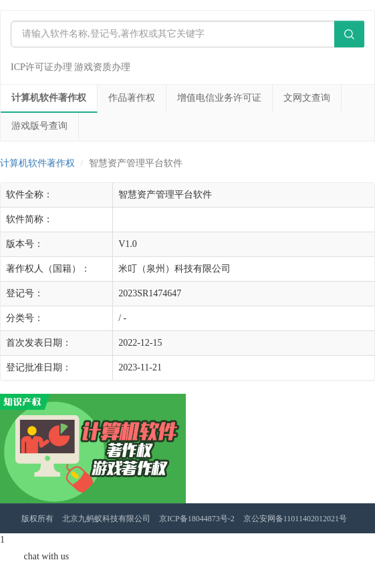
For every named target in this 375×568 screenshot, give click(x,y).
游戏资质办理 (102, 67)
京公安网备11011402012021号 (295, 518)
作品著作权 (131, 98)
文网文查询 (306, 98)
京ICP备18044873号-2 (197, 518)
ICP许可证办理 (41, 67)
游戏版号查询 (39, 126)
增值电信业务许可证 (219, 98)
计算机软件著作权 (48, 98)
